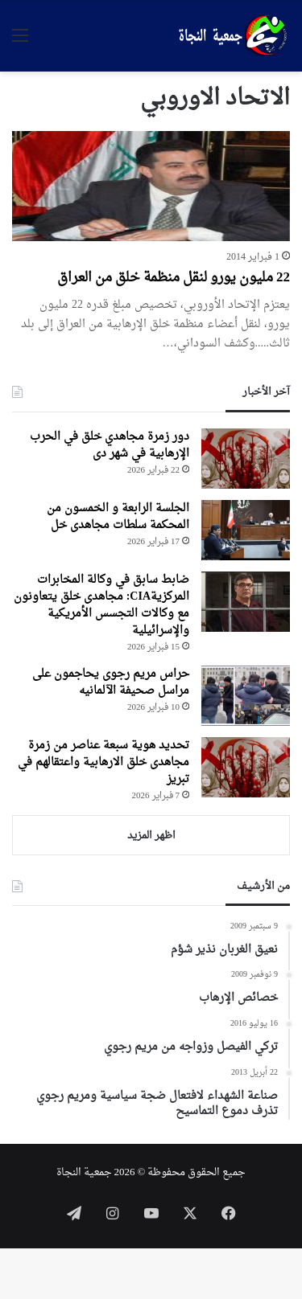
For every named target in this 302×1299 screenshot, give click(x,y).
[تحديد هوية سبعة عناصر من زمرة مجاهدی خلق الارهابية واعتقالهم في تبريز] (245, 767)
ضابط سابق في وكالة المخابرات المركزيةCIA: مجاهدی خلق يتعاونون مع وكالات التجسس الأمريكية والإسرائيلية (101, 605)
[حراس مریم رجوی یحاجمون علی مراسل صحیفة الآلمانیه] (245, 696)
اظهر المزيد (151, 836)
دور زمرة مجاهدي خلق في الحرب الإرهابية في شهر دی (109, 445)
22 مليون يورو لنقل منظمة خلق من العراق (173, 277)
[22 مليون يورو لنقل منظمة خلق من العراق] (151, 186)
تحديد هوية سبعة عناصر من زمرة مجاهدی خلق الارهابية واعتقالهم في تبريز (103, 762)
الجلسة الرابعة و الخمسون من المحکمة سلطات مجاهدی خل (118, 517)
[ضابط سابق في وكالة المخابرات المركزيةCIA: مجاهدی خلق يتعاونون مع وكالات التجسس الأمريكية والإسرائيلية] (245, 602)
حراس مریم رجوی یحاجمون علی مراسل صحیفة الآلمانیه (110, 682)
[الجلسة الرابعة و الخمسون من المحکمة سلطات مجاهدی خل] (245, 530)
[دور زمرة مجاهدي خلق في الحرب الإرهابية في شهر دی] (245, 458)
